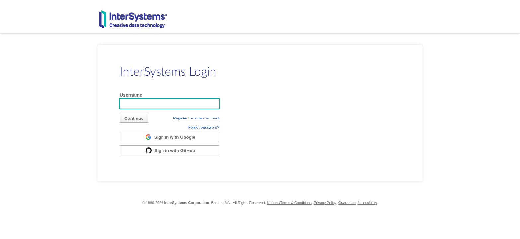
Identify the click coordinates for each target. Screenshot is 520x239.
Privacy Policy (325, 203)
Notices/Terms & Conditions (289, 203)
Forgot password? (203, 127)
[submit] (134, 118)
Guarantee (347, 203)
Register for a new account (196, 118)
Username (131, 95)
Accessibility (367, 203)
